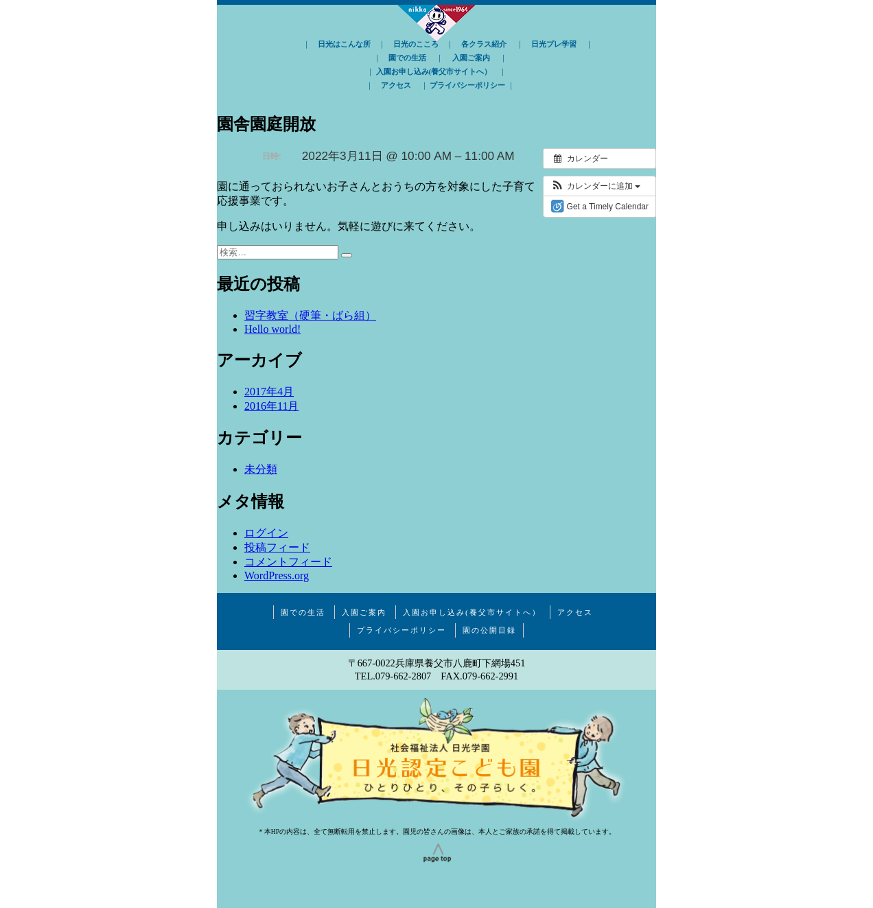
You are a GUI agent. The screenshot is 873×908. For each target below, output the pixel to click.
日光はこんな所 (344, 44)
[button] (595, 186)
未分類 (260, 469)
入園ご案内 (471, 58)
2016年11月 (271, 406)
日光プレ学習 (554, 44)
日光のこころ (416, 44)
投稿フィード (277, 547)
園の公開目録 (489, 630)
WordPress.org (276, 575)
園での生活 (407, 58)
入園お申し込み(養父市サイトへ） (434, 71)
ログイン (266, 533)
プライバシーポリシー (467, 85)
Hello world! (272, 329)
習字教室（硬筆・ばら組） (310, 315)
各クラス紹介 (484, 44)
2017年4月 (269, 391)
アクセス (396, 85)
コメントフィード (288, 562)
